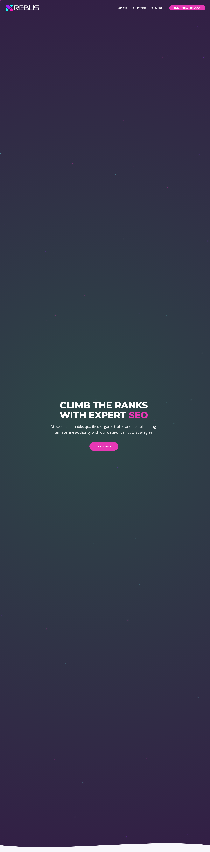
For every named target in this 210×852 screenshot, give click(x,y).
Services (121, 7)
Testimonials (138, 7)
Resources (156, 7)
